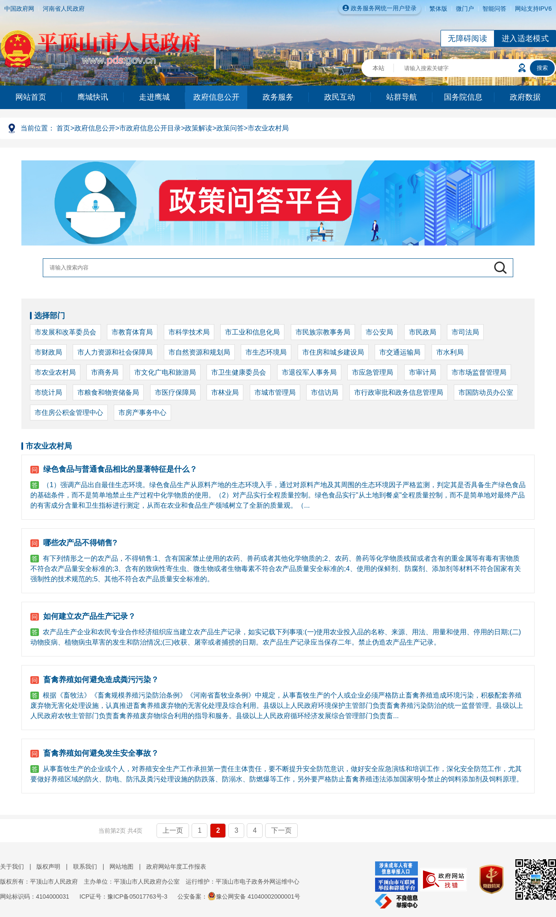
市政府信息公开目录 (150, 128)
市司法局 (465, 332)
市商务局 (104, 372)
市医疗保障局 (175, 392)
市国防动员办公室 (485, 392)
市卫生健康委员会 (238, 372)
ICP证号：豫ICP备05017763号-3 (123, 896)
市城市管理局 (275, 392)
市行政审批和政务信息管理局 (398, 392)
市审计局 (422, 372)
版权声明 (48, 866)
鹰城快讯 (92, 97)
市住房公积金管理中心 (69, 412)
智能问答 (494, 8)
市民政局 (422, 332)
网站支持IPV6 (533, 8)
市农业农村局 (268, 128)
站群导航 (401, 97)
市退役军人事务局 (309, 372)
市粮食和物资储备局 (108, 392)
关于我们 (12, 866)
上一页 (173, 830)
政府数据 (525, 97)
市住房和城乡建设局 (333, 352)
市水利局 (450, 352)
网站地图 (121, 866)
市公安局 (379, 332)
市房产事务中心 (142, 412)
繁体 (435, 8)
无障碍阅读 (467, 38)
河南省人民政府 (64, 8)
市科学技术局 (189, 332)
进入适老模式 (525, 38)
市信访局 (324, 392)
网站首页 (30, 97)
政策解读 (198, 128)
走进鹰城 (154, 97)
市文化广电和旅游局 (165, 372)
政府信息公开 (216, 97)
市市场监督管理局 (479, 372)
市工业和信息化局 (252, 332)
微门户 (465, 8)
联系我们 (85, 866)
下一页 (281, 830)
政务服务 (278, 97)
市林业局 (225, 392)
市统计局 (48, 392)
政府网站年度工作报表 (176, 866)
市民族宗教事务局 (323, 332)
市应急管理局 (372, 372)
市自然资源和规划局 (199, 352)
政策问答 (230, 128)
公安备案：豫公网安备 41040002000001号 (238, 896)
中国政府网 (19, 8)
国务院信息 (463, 97)
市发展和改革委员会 (65, 332)
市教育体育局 (132, 332)
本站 (378, 68)
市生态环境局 (266, 352)
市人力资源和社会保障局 (115, 352)
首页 (63, 128)
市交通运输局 (399, 352)
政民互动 (339, 97)
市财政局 (48, 352)
